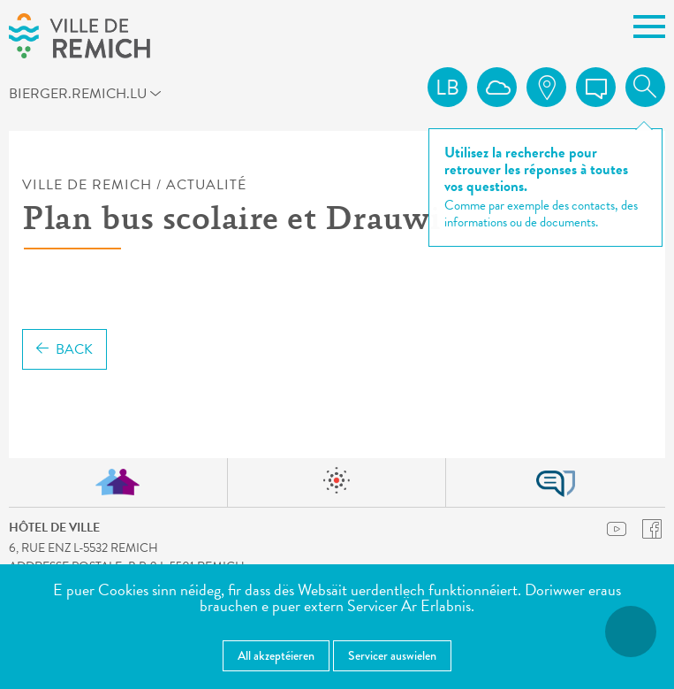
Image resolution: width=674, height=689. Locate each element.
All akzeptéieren (276, 655)
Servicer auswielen (392, 655)
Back (64, 349)
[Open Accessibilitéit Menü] (630, 631)
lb (447, 87)
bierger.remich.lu (41, 93)
